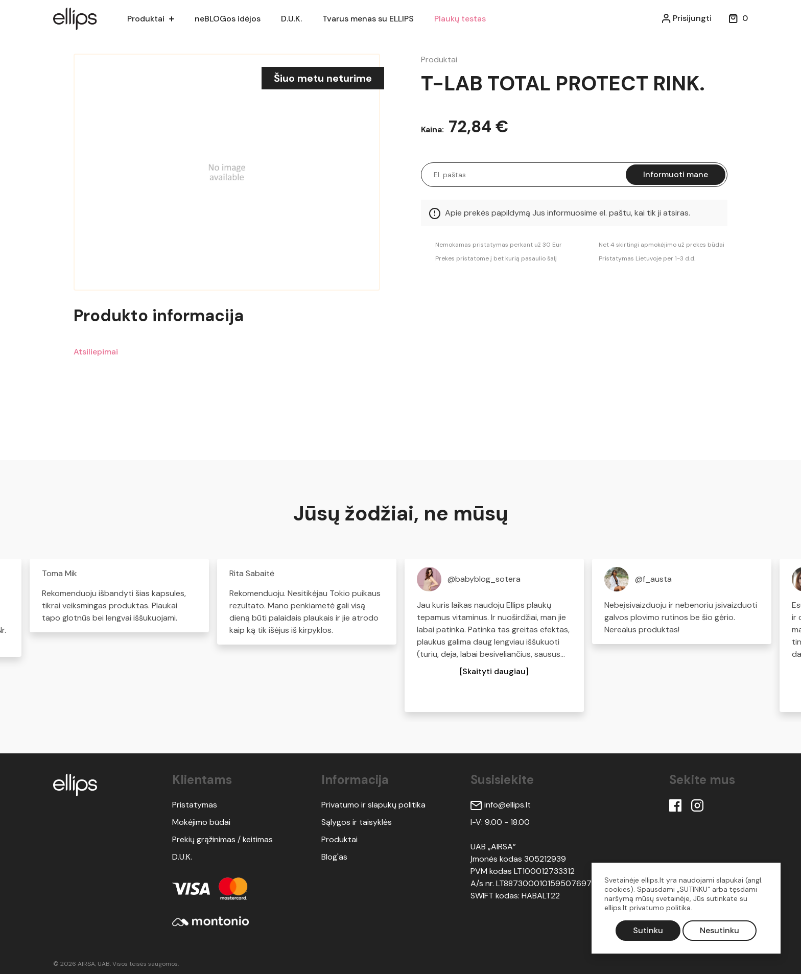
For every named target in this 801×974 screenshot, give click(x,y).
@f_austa (653, 579)
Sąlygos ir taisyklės (356, 822)
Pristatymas (194, 804)
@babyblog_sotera (484, 579)
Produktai (145, 18)
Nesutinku (719, 930)
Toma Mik (59, 573)
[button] (494, 672)
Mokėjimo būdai (201, 822)
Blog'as (334, 856)
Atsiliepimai (96, 351)
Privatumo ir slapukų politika (373, 804)
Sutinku (648, 930)
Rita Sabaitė (251, 573)
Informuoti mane (675, 174)
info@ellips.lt (500, 804)
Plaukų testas (468, 18)
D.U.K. (295, 18)
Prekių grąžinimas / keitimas (222, 839)
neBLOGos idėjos (230, 18)
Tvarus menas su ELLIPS (374, 18)
